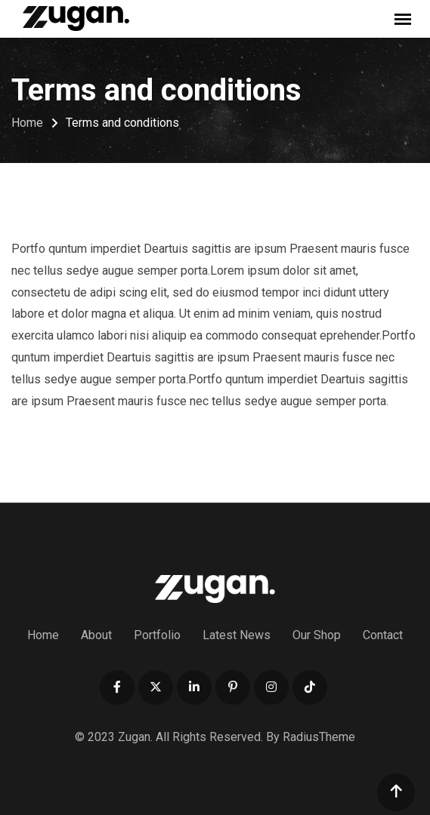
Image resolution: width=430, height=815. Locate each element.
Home (43, 635)
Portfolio (157, 635)
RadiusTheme (319, 737)
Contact (383, 635)
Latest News (237, 635)
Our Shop (316, 635)
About (96, 635)
